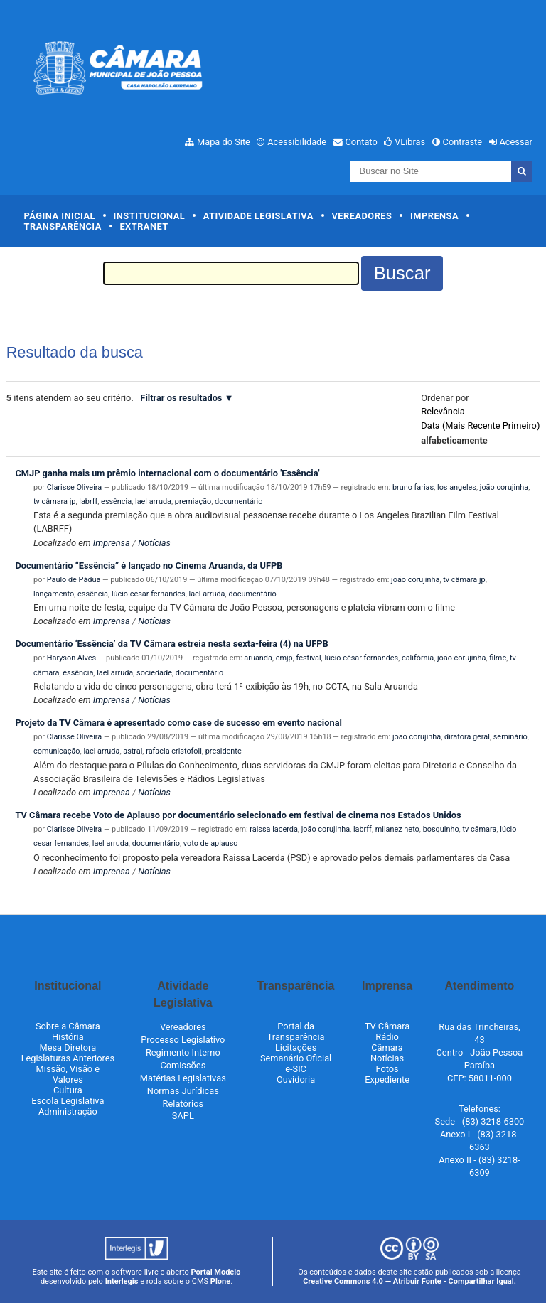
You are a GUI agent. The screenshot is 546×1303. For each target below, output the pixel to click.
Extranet (143, 226)
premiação (193, 501)
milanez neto (397, 829)
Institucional (150, 215)
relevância (442, 411)
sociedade (154, 672)
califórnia (418, 658)
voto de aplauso (210, 843)
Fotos (386, 1068)
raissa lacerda (274, 829)
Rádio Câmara (387, 1042)
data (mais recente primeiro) (480, 425)
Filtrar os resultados (181, 397)
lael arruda (153, 501)
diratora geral (467, 736)
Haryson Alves (71, 658)
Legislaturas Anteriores (67, 1058)
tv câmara (479, 829)
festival (308, 658)
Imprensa (434, 215)
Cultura (67, 1090)
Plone (220, 1281)
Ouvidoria (296, 1079)
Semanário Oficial (295, 1058)
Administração (67, 1111)
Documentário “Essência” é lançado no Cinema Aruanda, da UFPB (148, 565)
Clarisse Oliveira (74, 487)
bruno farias (413, 487)
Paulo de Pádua (74, 579)
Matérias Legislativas (183, 1078)
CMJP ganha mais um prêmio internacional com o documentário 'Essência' (167, 473)
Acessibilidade (296, 141)
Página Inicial (59, 215)
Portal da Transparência (296, 1031)
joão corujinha (504, 487)
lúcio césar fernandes (361, 658)
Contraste (463, 141)
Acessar (515, 141)
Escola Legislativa (67, 1100)
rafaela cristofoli (174, 751)
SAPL (183, 1115)
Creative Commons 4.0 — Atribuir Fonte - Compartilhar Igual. (409, 1281)
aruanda (258, 658)
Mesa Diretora (68, 1047)
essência (116, 501)
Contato (362, 141)
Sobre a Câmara (68, 1026)
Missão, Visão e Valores (68, 1074)
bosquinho (441, 829)
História (68, 1036)
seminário (510, 736)
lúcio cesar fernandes (149, 594)
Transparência (63, 226)
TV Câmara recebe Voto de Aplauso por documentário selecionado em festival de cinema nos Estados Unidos (238, 815)
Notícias (154, 542)
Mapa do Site (223, 141)
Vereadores (361, 215)
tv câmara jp (54, 501)
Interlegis (122, 1281)
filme (497, 658)
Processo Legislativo (183, 1039)
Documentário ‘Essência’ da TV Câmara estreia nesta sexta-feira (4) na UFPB (171, 643)
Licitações (295, 1047)
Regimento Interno (183, 1052)
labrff (88, 501)
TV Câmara (387, 1026)
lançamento (53, 594)
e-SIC (295, 1068)
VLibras (410, 141)
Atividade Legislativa (258, 215)
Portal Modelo (216, 1272)
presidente (223, 751)
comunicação (56, 751)
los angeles (456, 487)
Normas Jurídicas (183, 1090)
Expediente (387, 1079)
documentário (238, 501)
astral (132, 751)
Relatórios (183, 1103)
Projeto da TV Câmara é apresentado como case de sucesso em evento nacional (178, 722)
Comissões (182, 1065)
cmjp (284, 658)
